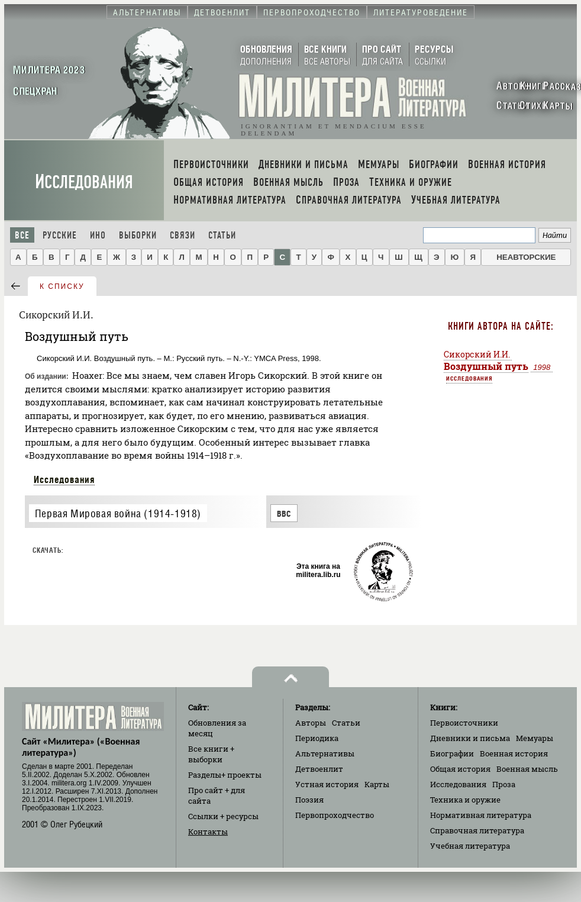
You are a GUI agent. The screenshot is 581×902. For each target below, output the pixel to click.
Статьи (222, 235)
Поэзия (309, 799)
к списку (62, 286)
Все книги (211, 754)
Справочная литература (477, 830)
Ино (98, 235)
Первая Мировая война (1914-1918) (118, 513)
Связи (182, 235)
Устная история (327, 784)
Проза (503, 784)
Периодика (316, 738)
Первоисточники (464, 722)
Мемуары (534, 738)
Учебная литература (470, 845)
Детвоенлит (319, 769)
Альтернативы (324, 753)
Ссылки (223, 816)
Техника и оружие (465, 799)
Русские (60, 235)
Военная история (514, 753)
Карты (376, 784)
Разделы (225, 774)
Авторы (310, 722)
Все (22, 235)
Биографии (452, 753)
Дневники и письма (470, 738)
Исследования (84, 182)
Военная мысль (527, 769)
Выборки (138, 235)
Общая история (460, 769)
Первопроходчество (334, 815)
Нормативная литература (480, 815)
